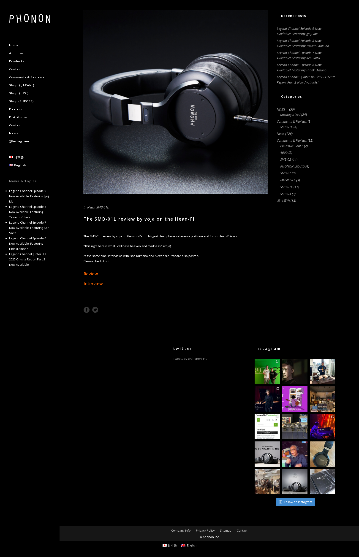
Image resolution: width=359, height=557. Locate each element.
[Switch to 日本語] (169, 545)
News (91, 207)
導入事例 (283, 200)
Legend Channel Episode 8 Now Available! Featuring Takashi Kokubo (27, 212)
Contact (242, 530)
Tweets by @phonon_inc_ (190, 359)
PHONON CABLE (291, 145)
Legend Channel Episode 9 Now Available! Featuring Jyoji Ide (29, 196)
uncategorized (290, 114)
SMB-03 (285, 194)
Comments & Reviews (292, 121)
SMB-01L (102, 207)
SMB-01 (285, 173)
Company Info (181, 530)
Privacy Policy (205, 530)
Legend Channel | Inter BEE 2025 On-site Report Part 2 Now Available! (28, 259)
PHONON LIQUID (292, 166)
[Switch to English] (189, 545)
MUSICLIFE (287, 180)
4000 (284, 152)
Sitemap (225, 530)
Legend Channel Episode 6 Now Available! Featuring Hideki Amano (27, 243)
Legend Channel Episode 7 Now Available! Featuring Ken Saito (29, 227)
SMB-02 (285, 159)
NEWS (282, 109)
